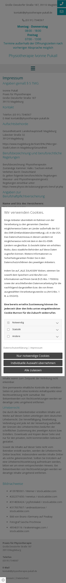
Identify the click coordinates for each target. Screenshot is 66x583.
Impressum (36, 347)
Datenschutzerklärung (15, 347)
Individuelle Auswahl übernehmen (33, 363)
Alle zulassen (33, 370)
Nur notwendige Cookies (33, 356)
